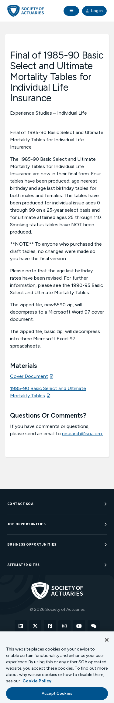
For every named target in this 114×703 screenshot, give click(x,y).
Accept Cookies (57, 693)
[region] (57, 667)
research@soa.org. (82, 433)
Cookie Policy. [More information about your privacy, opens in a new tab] (37, 681)
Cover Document (29, 376)
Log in (94, 11)
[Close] (106, 640)
